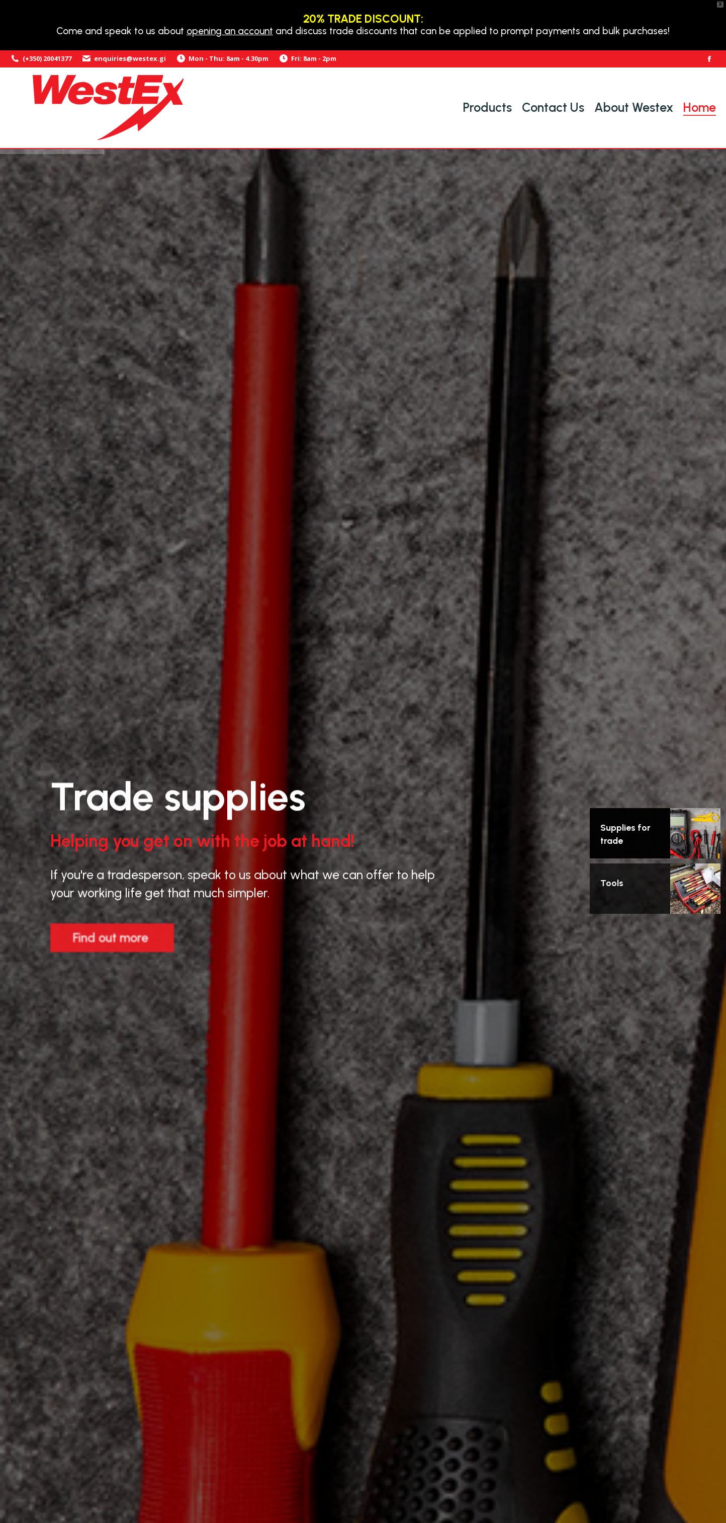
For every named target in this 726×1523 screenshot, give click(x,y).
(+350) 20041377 (40, 58)
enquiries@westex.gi (123, 58)
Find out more (110, 942)
